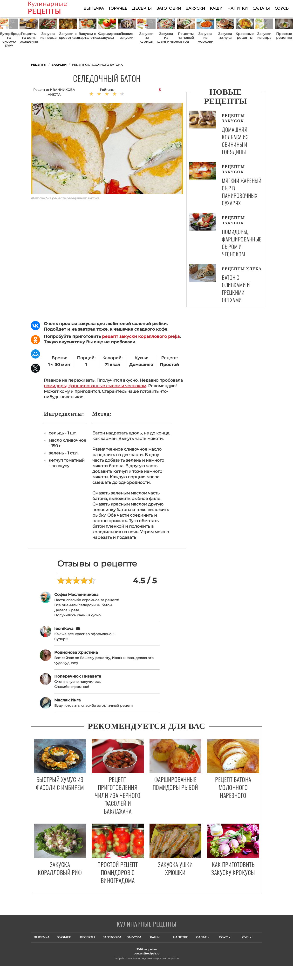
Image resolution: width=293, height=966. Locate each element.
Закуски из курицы (146, 37)
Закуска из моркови (205, 37)
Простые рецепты (284, 36)
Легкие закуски (127, 36)
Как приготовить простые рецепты (54, 8)
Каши (216, 8)
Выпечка (93, 8)
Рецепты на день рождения (28, 37)
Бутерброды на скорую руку (9, 39)
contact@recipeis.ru (146, 953)
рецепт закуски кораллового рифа (141, 336)
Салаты (261, 8)
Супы (247, 937)
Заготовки (169, 8)
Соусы (282, 8)
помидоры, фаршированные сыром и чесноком (95, 385)
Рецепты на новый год (185, 37)
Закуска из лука (225, 36)
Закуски (195, 8)
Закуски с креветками (68, 36)
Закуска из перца (48, 36)
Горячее (118, 8)
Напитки (237, 8)
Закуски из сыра (264, 36)
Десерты (142, 8)
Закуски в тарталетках (87, 36)
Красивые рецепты (244, 36)
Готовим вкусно (146, 924)
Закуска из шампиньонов (166, 37)
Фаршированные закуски (107, 36)
